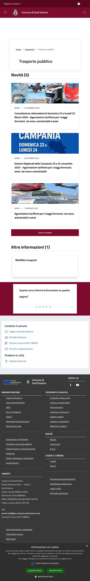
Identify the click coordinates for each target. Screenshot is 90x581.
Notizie (53, 439)
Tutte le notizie (45, 232)
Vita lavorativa (56, 407)
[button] (45, 576)
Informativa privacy (14, 534)
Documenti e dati (13, 426)
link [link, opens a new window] (70, 559)
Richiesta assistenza (59, 493)
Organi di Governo (14, 397)
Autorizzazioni (12, 462)
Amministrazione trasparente (19, 529)
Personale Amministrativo (17, 421)
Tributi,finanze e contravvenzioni (20, 448)
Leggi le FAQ (55, 488)
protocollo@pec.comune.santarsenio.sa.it (21, 513)
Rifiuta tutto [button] (55, 570)
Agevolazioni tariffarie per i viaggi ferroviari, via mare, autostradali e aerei (44, 216)
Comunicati (55, 444)
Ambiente (10, 453)
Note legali (11, 538)
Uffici (8, 407)
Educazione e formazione (17, 439)
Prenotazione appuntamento (62, 479)
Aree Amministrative (15, 402)
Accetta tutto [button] (34, 571)
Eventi (53, 465)
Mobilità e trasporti (26, 260)
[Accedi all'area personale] (78, 3)
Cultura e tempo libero (60, 402)
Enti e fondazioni (13, 412)
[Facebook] (70, 385)
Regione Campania (12, 3)
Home (18, 49)
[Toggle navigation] (5, 12)
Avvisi (17, 108)
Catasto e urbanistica (59, 421)
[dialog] (45, 562)
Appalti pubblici (57, 416)
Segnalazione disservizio (61, 483)
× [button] (87, 546)
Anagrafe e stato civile (60, 397)
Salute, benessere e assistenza (19, 458)
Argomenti (29, 49)
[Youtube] (77, 385)
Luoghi (53, 461)
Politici (9, 416)
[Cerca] (84, 12)
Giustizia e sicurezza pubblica (19, 444)
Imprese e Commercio (59, 412)
